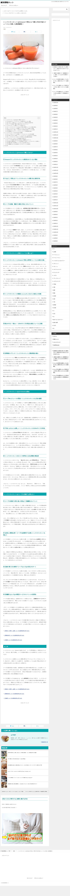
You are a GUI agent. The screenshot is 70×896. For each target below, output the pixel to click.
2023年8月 (55, 143)
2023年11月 (55, 134)
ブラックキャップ (56, 278)
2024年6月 (55, 114)
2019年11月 (55, 229)
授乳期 (54, 304)
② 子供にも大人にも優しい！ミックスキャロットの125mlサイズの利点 (21, 135)
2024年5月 (55, 117)
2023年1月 (55, 164)
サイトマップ (4, 5)
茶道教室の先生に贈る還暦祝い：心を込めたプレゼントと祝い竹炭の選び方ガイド (22, 783)
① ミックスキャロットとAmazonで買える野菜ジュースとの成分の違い (21, 127)
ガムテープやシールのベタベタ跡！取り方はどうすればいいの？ (19, 771)
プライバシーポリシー (13, 5)
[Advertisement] (24, 105)
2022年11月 (55, 170)
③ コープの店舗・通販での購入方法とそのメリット (17, 124)
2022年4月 (55, 190)
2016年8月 (55, 241)
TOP (6, 851)
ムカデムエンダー (56, 281)
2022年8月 (55, 179)
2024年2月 (55, 126)
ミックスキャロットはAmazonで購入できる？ (15, 119)
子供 (54, 301)
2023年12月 (55, 132)
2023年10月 (55, 137)
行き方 (54, 325)
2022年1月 (55, 199)
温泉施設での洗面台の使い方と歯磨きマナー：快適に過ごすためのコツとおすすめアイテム (60, 68)
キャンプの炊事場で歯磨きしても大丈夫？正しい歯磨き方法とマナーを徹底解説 (60, 81)
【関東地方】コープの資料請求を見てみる (14, 635)
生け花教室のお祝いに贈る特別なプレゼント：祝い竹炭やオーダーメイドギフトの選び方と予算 (25, 765)
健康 (54, 290)
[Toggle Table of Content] (38, 118)
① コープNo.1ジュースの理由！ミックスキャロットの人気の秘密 (20, 134)
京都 (54, 287)
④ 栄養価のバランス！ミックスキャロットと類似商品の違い (19, 131)
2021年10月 (55, 208)
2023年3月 (55, 158)
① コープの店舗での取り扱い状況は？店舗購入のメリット (19, 139)
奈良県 (54, 295)
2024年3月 (55, 123)
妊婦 (54, 298)
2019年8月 (55, 238)
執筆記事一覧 (44, 742)
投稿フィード (56, 339)
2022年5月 (55, 187)
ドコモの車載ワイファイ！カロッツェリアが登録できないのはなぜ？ (20, 777)
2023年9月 (55, 140)
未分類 (54, 307)
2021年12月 (55, 202)
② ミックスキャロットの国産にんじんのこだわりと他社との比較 (20, 128)
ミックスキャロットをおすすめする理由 (14, 132)
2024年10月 (55, 102)
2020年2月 (55, 220)
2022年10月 (55, 173)
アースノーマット (56, 257)
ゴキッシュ (55, 266)
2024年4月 (55, 120)
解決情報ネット (7, 2)
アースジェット (56, 254)
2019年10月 (55, 232)
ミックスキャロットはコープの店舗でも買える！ (16, 138)
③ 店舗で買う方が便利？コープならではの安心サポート (18, 142)
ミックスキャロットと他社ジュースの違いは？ (15, 125)
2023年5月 (55, 152)
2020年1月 (55, 223)
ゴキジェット (56, 263)
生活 (4, 29)
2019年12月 (55, 226)
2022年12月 (55, 167)
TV (53, 248)
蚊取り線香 (55, 322)
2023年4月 (55, 155)
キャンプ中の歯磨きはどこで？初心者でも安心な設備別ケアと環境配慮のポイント (60, 93)
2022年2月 (55, 196)
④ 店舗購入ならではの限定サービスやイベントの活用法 (18, 144)
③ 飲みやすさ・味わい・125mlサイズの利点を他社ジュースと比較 (21, 129)
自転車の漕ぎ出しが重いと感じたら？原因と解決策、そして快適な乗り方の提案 (22, 752)
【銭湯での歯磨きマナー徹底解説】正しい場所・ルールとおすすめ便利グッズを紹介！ (60, 75)
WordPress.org (56, 345)
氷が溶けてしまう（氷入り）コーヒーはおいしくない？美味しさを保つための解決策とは (13, 791)
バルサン (55, 275)
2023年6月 (55, 149)
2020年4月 (55, 214)
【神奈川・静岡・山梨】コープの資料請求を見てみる (16, 630)
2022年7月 (55, 182)
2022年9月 (55, 176)
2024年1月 (55, 129)
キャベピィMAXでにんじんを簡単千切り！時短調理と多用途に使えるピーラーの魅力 (37, 791)
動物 (54, 293)
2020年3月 (55, 217)
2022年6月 (55, 185)
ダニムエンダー (56, 272)
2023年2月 (55, 161)
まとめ (6, 145)
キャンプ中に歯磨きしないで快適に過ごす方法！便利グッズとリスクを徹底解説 (60, 87)
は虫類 (54, 251)
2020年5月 (55, 211)
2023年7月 (55, 146)
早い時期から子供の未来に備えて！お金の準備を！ (17, 758)
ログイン (55, 336)
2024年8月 (55, 108)
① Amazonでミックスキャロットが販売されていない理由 (19, 121)
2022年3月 (55, 193)
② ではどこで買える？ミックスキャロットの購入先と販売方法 (20, 122)
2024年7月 (55, 111)
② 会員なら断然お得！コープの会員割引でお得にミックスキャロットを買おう (23, 141)
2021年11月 (55, 205)
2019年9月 (55, 235)
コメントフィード (56, 342)
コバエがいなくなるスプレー (59, 260)
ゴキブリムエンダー (57, 269)
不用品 (54, 284)
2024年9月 (55, 105)
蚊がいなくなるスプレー (58, 319)
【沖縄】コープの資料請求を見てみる (13, 640)
